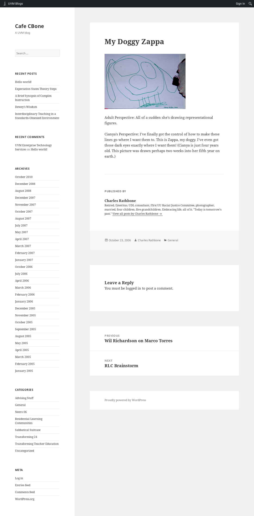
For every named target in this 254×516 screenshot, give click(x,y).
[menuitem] (250, 3)
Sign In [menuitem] (240, 3)
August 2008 (23, 191)
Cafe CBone (29, 25)
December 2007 (25, 198)
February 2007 (25, 253)
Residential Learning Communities (28, 421)
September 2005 (25, 329)
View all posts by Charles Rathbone (135, 214)
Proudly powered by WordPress (125, 400)
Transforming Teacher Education (37, 444)
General (20, 405)
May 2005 (21, 343)
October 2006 (24, 267)
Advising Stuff (24, 398)
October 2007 (24, 212)
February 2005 (25, 364)
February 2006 (25, 294)
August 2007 (23, 218)
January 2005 (24, 371)
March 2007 (23, 246)
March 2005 (23, 357)
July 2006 (21, 274)
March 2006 (23, 288)
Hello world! (23, 82)
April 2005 (22, 350)
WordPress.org (24, 499)
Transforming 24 (26, 437)
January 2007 (24, 260)
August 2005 (23, 336)
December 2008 (25, 184)
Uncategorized (24, 451)
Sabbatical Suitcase (27, 430)
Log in (19, 478)
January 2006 (24, 301)
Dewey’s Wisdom (26, 107)
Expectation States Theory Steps (35, 89)
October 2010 (24, 177)
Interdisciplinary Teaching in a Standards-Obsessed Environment (37, 116)
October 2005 (24, 322)
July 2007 (21, 225)
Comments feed (25, 492)
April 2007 (22, 239)
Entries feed (22, 485)
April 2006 (22, 281)
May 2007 (21, 232)
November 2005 (25, 315)
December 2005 (25, 308)
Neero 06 (21, 412)
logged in (133, 288)
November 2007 (25, 205)
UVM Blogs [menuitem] (15, 3)
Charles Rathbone (149, 240)
